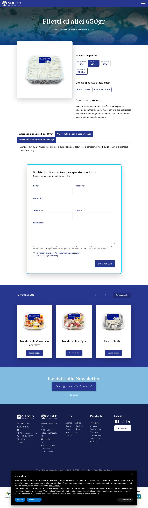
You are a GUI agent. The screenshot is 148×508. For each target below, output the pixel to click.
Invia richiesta (105, 264)
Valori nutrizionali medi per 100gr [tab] (36, 134)
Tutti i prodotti (122, 295)
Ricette (68, 426)
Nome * (36, 186)
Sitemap (44, 470)
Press (68, 429)
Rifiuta (111, 499)
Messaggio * (38, 223)
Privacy (37, 470)
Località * (38, 198)
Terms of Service (99, 470)
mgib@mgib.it (50, 439)
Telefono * (38, 211)
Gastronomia (95, 429)
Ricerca (69, 435)
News (77, 429)
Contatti (78, 432)
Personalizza (22, 499)
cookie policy (54, 486)
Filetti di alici (82, 30)
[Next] (104, 295)
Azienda (69, 423)
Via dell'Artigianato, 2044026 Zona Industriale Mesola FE (49, 430)
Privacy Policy (88, 470)
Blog (67, 432)
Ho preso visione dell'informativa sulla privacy (58, 253)
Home (56, 30)
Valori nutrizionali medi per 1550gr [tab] (36, 139)
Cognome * (80, 186)
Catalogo (79, 426)
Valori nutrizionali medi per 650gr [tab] (74, 134)
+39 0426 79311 (26, 436)
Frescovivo (94, 423)
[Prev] (95, 295)
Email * (79, 211)
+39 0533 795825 (48, 445)
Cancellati (74, 395)
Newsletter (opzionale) (47, 256)
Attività (78, 423)
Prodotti (64, 30)
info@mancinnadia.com (27, 433)
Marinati (72, 30)
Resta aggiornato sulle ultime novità (73, 386)
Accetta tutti (126, 499)
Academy (123, 428)
